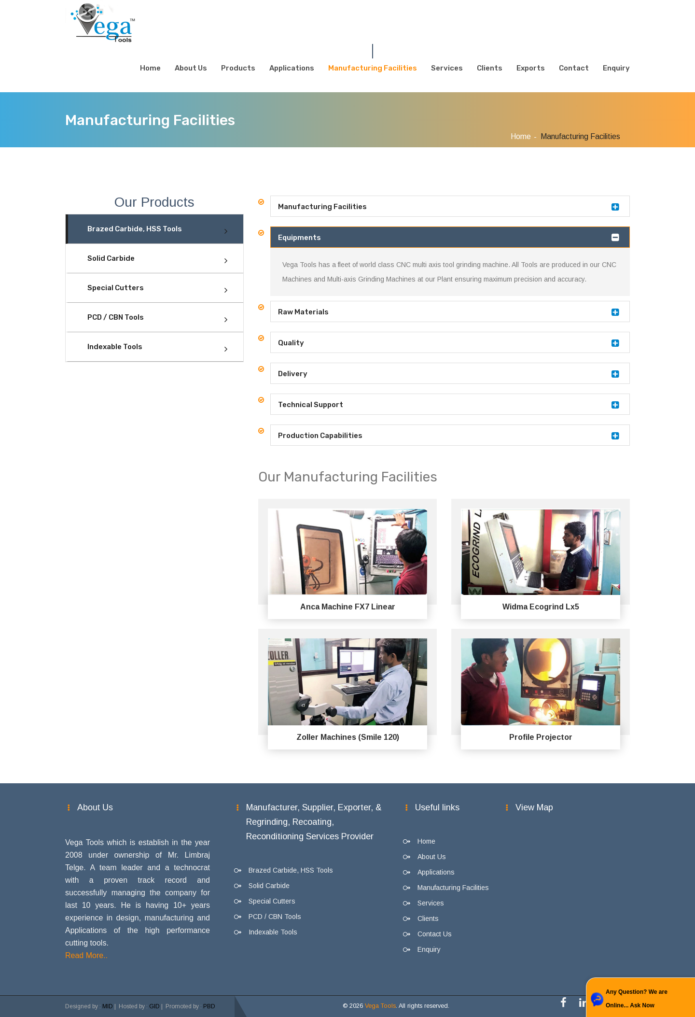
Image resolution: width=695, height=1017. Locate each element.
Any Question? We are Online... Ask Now (636, 999)
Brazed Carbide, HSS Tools (134, 229)
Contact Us (434, 934)
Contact (574, 68)
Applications (291, 68)
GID (154, 1006)
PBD (209, 1006)
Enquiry (616, 68)
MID (107, 1006)
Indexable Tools (114, 346)
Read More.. (86, 955)
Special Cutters (115, 287)
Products (238, 68)
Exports (530, 68)
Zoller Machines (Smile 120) (347, 737)
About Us (191, 68)
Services (447, 68)
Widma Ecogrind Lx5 (540, 607)
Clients (489, 68)
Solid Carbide (111, 258)
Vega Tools (380, 1006)
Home (150, 68)
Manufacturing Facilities (372, 68)
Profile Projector (540, 737)
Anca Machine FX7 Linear (347, 607)
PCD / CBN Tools (115, 317)
